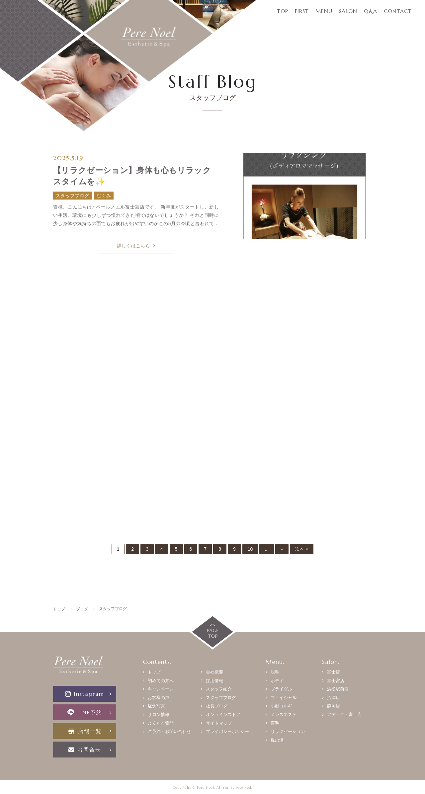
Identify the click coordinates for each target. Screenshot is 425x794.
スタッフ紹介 (219, 688)
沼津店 (333, 697)
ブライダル (281, 688)
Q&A (370, 11)
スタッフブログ (72, 195)
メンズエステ (284, 714)
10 (250, 549)
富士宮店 (335, 680)
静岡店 (333, 705)
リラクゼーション (288, 731)
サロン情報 (158, 714)
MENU (323, 11)
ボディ (277, 680)
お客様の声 (158, 697)
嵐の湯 (277, 740)
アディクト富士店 (344, 714)
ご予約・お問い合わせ (169, 731)
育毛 (275, 723)
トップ (154, 672)
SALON (348, 11)
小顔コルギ (281, 705)
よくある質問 (161, 723)
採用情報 (214, 680)
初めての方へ (161, 680)
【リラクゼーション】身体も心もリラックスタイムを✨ (132, 176)
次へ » (301, 549)
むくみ (104, 195)
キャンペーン (161, 688)
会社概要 (214, 672)
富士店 (333, 672)
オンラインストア (223, 714)
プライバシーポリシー (227, 731)
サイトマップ (219, 723)
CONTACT (398, 11)
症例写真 (156, 705)
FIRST (302, 11)
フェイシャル (284, 697)
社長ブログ (216, 705)
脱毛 (275, 672)
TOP (282, 11)
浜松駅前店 (338, 688)
